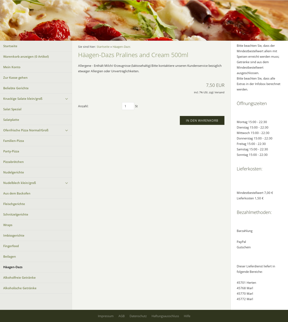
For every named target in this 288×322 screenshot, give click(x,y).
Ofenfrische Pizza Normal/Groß (25, 130)
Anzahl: (83, 106)
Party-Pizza (11, 151)
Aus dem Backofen (16, 193)
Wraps (7, 225)
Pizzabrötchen (13, 162)
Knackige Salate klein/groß (22, 99)
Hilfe (187, 316)
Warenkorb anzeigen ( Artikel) (26, 56)
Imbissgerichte (13, 235)
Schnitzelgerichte (15, 214)
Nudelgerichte (13, 172)
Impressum (106, 316)
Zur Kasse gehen (15, 77)
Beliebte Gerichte (16, 88)
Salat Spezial (12, 109)
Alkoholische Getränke (20, 288)
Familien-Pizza (13, 141)
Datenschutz (138, 316)
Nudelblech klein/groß (19, 183)
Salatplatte (11, 120)
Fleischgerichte (14, 204)
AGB (121, 316)
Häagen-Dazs (12, 267)
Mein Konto (11, 67)
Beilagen (9, 256)
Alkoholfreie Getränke (19, 277)
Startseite (10, 46)
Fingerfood (11, 246)
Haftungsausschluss (165, 316)
